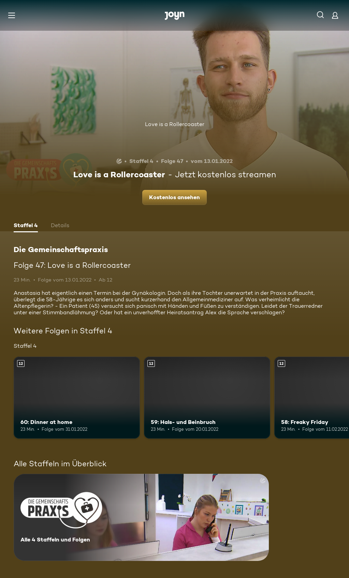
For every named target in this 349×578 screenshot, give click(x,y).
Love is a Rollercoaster (174, 124)
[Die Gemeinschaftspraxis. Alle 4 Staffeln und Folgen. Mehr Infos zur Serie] (141, 517)
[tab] (25, 226)
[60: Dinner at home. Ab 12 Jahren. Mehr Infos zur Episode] (77, 398)
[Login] (335, 15)
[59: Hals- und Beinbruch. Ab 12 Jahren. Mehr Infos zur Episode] (207, 398)
